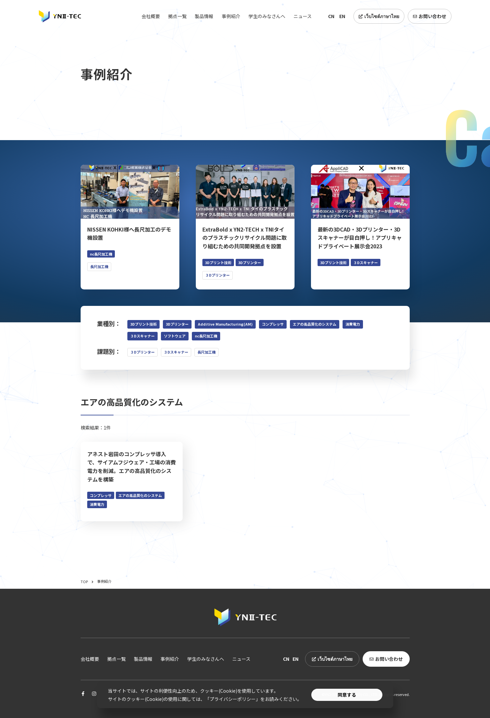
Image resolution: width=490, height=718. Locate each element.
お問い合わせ (429, 16)
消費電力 (353, 324)
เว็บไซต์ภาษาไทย (379, 16)
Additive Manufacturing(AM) (225, 324)
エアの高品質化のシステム (314, 324)
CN (331, 16)
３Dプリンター (142, 352)
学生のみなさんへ (266, 16)
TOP (87, 581)
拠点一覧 (177, 16)
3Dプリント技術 (143, 324)
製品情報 (204, 16)
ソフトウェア (175, 335)
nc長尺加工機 (206, 335)
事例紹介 (231, 16)
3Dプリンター (177, 324)
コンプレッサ (273, 324)
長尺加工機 (206, 352)
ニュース (303, 16)
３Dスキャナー (142, 335)
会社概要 (151, 16)
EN (342, 16)
